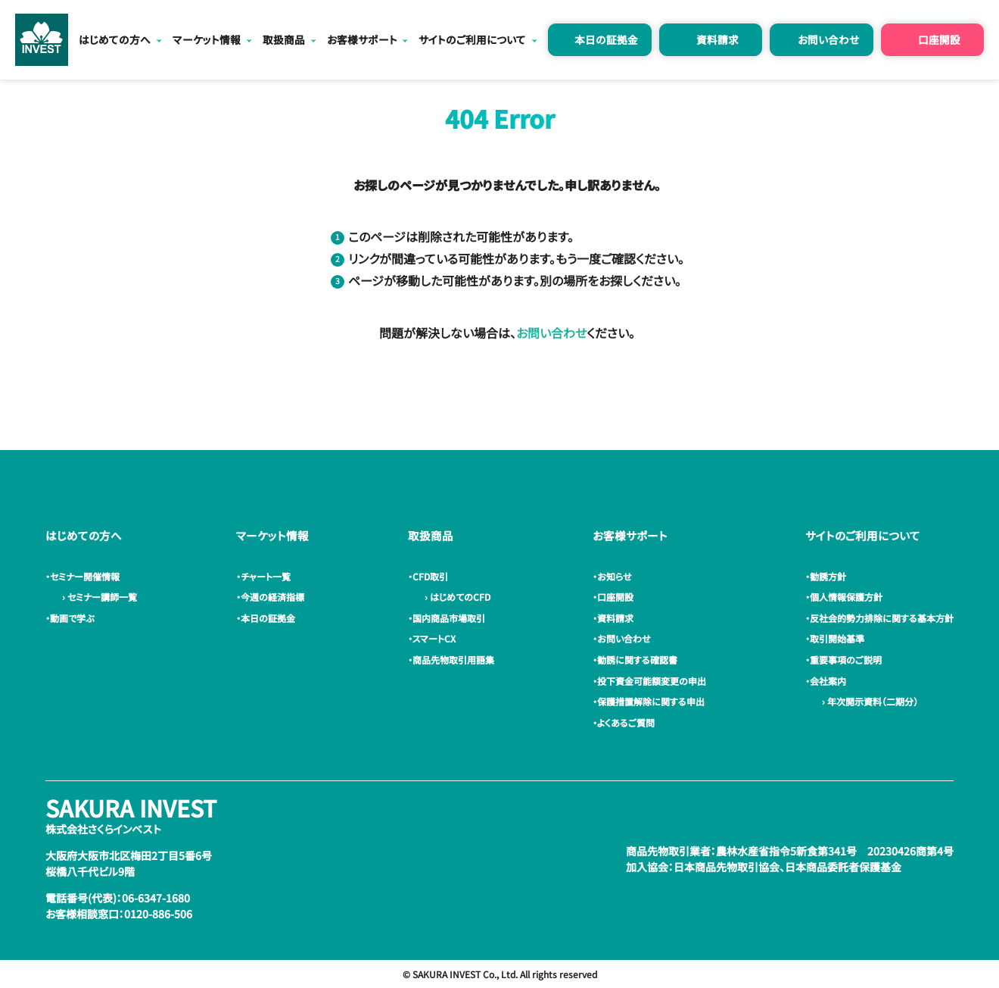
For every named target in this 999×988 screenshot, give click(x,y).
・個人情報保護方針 (846, 596)
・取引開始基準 (837, 638)
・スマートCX (434, 638)
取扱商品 (284, 39)
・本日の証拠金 (268, 617)
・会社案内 (828, 680)
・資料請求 (615, 617)
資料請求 (717, 39)
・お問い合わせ (624, 638)
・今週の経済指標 (272, 596)
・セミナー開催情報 (85, 576)
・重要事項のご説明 (846, 659)
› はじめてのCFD (455, 596)
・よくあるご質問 (626, 722)
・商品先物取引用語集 (453, 659)
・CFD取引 (430, 576)
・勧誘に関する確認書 (637, 659)
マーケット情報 (207, 39)
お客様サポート (362, 39)
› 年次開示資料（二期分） (867, 701)
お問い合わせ (828, 39)
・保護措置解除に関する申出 (651, 701)
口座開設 (939, 39)
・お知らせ (614, 576)
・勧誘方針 (828, 576)
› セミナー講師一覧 (97, 596)
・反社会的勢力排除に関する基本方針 (882, 617)
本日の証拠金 (606, 39)
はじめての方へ (115, 39)
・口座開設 (615, 596)
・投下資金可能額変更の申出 (651, 680)
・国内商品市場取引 (448, 617)
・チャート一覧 (266, 576)
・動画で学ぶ (72, 617)
